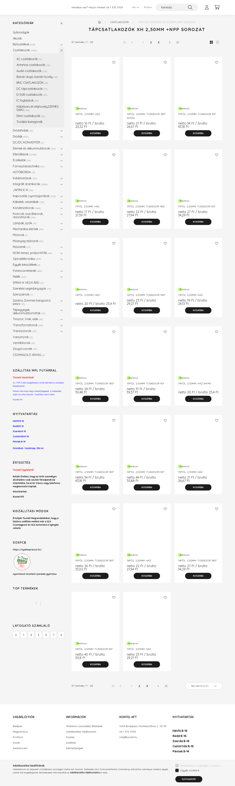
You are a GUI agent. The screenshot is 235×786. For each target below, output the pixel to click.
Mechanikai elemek (28, 229)
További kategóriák (30, 122)
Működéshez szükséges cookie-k (200, 774)
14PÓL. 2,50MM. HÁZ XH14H (194, 383)
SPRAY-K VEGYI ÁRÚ (28, 282)
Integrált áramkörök (30, 184)
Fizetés (70, 737)
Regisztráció (20, 731)
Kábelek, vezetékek (28, 202)
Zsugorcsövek (25, 349)
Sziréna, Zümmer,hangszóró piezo (32, 302)
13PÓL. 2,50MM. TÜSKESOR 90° (145, 383)
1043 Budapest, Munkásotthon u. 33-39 (142, 726)
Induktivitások (25, 178)
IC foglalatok (28, 100)
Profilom (18, 737)
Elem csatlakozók (31, 116)
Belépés (17, 726)
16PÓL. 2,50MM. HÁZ (139, 560)
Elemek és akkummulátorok (34, 148)
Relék (19, 276)
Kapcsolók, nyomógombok (34, 196)
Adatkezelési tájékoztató (81, 731)
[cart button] (217, 7)
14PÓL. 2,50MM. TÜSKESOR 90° (145, 472)
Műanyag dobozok (28, 241)
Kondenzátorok (27, 208)
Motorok (20, 235)
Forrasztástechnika (29, 166)
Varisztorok (23, 337)
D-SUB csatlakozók (32, 94)
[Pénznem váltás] (147, 7)
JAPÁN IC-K (23, 190)
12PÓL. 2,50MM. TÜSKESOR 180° (146, 295)
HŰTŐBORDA (24, 172)
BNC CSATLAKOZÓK (32, 82)
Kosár (16, 742)
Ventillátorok (24, 343)
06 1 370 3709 (114, 7)
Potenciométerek (27, 271)
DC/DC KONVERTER (28, 142)
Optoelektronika (27, 259)
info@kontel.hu (128, 737)
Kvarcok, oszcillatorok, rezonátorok (28, 215)
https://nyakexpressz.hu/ (27, 549)
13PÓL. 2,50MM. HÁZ (190, 295)
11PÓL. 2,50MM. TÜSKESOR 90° (196, 206)
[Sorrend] (203, 686)
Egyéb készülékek (26, 264)
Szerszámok (23, 294)
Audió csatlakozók (32, 71)
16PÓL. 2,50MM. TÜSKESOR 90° (94, 649)
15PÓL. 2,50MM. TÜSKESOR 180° (94, 560)
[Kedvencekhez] (114, 62)
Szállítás (71, 742)
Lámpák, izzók (25, 223)
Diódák (21, 136)
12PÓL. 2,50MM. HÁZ (87, 295)
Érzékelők (22, 160)
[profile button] (206, 7)
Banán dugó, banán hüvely (37, 77)
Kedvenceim (20, 748)
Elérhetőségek (74, 748)
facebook (173, 762)
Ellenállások (25, 154)
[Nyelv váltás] (134, 7)
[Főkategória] (99, 22)
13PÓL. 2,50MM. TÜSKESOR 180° (94, 383)
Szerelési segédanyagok (32, 288)
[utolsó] (177, 42)
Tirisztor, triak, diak (28, 319)
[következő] (169, 42)
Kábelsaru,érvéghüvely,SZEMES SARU (38, 108)
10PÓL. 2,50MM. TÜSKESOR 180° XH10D (146, 116)
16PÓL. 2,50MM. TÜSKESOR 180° (197, 560)
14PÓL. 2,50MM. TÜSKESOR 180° (94, 472)
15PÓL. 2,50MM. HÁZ (190, 472)
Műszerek (22, 247)
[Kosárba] (95, 133)
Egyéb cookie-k (189, 778)
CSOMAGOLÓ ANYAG (29, 355)
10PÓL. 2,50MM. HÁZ (87, 114)
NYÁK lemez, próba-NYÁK (32, 253)
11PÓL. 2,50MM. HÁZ (87, 206)
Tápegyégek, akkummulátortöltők (29, 311)
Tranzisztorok (25, 331)
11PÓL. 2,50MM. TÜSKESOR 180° (146, 206)
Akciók (17, 38)
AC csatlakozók (29, 59)
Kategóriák (23, 23)
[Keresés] (177, 7)
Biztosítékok (24, 44)
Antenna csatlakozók (33, 65)
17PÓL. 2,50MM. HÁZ (139, 649)
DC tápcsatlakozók (32, 89)
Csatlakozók (25, 50)
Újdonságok (21, 32)
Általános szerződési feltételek (84, 726)
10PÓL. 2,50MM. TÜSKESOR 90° (197, 114)
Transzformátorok (28, 325)
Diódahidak (23, 130)
